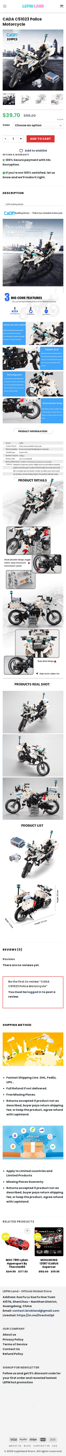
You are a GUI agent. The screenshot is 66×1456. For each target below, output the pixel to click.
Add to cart (40, 139)
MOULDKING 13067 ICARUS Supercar (49, 1263)
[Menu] (5, 6)
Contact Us (11, 1349)
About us (9, 1335)
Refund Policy (13, 1354)
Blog (27, 1445)
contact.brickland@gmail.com (35, 1311)
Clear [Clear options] (60, 119)
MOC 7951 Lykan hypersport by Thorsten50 (17, 1263)
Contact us (41, 1445)
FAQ (54, 1445)
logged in (34, 992)
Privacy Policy (13, 1340)
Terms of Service (15, 1344)
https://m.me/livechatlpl (35, 1315)
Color (6, 125)
